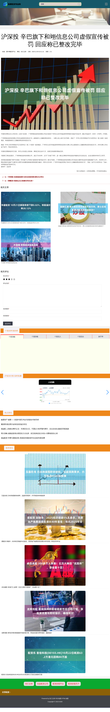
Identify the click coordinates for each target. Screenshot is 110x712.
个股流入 (58, 336)
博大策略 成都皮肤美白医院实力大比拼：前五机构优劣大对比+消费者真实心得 (29, 433)
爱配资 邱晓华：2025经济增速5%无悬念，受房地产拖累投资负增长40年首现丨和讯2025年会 (31, 541)
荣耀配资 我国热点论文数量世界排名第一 (21, 181)
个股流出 (80, 336)
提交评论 (8, 323)
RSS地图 (58, 698)
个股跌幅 (35, 336)
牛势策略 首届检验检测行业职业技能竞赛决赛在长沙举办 (26, 177)
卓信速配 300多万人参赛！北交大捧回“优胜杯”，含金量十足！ (21, 587)
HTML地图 (65, 698)
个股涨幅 (12, 337)
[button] (2, 392)
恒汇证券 (29, 684)
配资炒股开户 (73, 684)
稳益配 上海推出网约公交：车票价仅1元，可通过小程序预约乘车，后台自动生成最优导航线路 (35, 429)
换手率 (100, 336)
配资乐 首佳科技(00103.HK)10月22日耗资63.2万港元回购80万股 (22, 674)
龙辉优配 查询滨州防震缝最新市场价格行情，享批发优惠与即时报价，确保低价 (27, 633)
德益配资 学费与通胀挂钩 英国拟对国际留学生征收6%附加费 (23, 438)
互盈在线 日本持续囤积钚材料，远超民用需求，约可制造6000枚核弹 (23, 495)
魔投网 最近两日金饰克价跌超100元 (14, 424)
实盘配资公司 (42, 684)
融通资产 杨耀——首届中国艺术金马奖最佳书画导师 (20, 420)
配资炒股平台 (58, 684)
